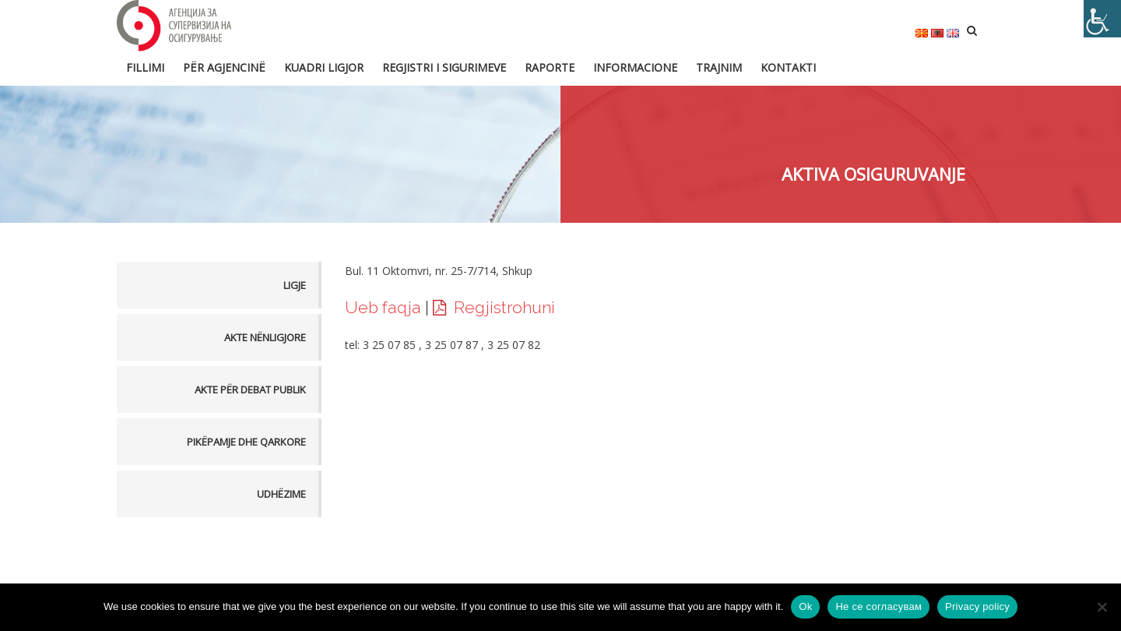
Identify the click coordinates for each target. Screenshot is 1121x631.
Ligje (294, 285)
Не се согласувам (878, 606)
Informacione (635, 67)
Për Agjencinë (224, 67)
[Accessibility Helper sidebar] (1102, 18)
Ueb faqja (383, 307)
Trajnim (719, 67)
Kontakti (788, 67)
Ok (805, 606)
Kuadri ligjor (324, 67)
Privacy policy (977, 606)
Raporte (550, 67)
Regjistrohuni (504, 307)
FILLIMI (145, 67)
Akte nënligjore (265, 337)
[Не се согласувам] (1101, 607)
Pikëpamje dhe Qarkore (246, 442)
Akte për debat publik (250, 389)
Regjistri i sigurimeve (444, 67)
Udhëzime (281, 494)
